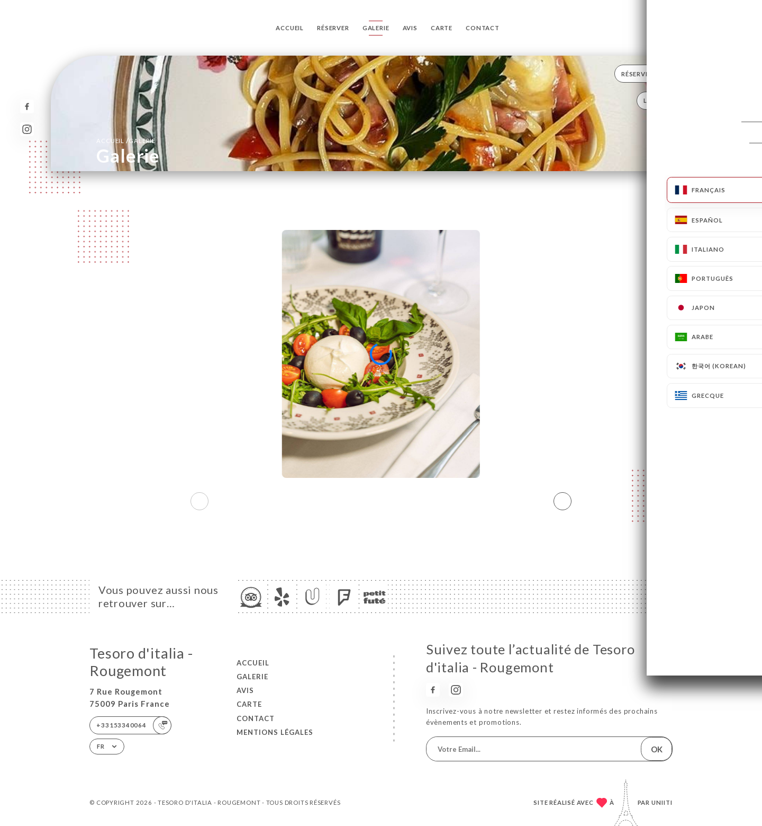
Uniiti (662, 802)
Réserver (333, 27)
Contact (483, 27)
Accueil (290, 27)
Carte (441, 27)
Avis (410, 27)
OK (657, 749)
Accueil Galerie (126, 140)
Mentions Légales (275, 732)
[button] (563, 501)
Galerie (375, 27)
